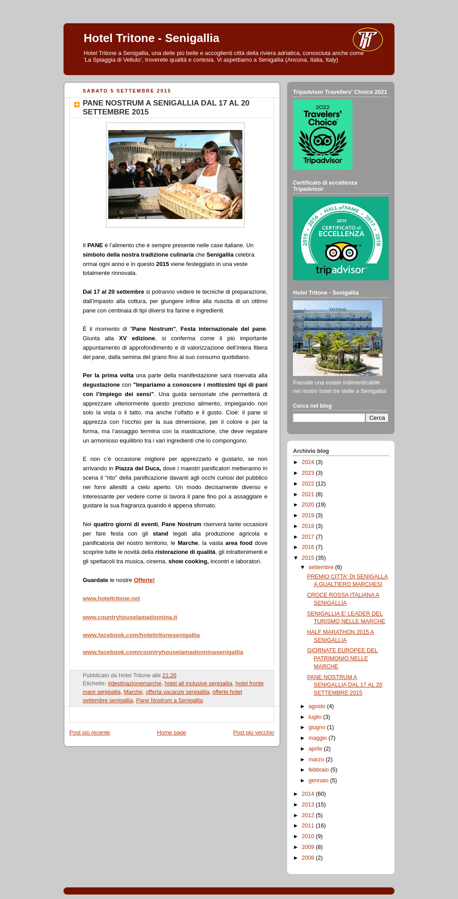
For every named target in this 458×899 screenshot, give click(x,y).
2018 (309, 526)
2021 (309, 494)
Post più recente (89, 733)
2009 (309, 847)
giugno (318, 727)
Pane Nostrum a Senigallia (169, 700)
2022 (309, 484)
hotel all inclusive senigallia (198, 683)
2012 (309, 815)
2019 (309, 515)
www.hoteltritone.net (111, 598)
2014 (309, 794)
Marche (133, 692)
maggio (319, 738)
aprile (316, 749)
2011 (309, 826)
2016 (309, 547)
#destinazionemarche (134, 683)
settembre (322, 567)
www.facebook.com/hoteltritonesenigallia (141, 635)
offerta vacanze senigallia (177, 692)
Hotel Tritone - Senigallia (151, 38)
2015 (309, 558)
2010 (309, 836)
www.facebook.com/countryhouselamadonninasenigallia (163, 652)
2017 (309, 537)
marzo (317, 759)
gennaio (319, 780)
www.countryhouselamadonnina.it (130, 617)
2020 (309, 505)
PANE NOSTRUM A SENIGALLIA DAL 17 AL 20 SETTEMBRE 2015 (344, 685)
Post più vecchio (253, 733)
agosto (318, 706)
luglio (316, 717)
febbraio (320, 770)
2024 (309, 462)
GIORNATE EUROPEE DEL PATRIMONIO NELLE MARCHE (342, 658)
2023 (309, 473)
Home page (171, 733)
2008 (309, 858)
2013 (309, 805)
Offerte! (144, 580)
